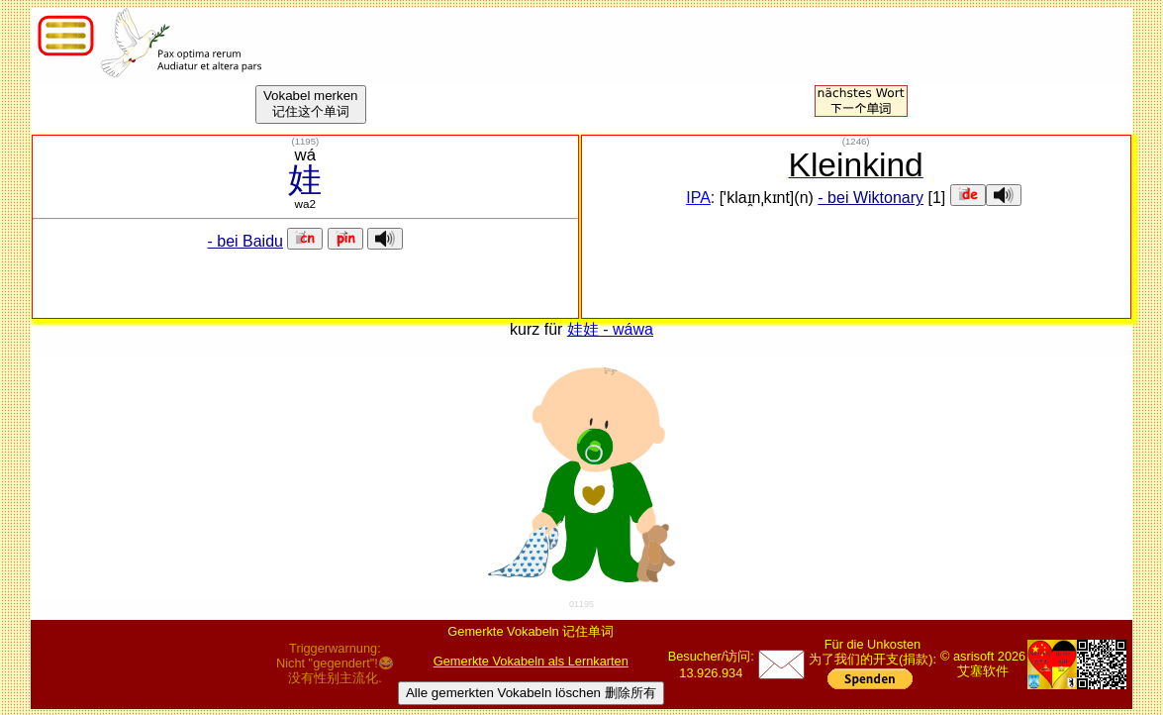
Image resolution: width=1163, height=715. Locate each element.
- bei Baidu (245, 241)
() (305, 141)
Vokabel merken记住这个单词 (310, 103)
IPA (698, 197)
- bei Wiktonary (870, 197)
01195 (581, 604)
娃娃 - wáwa (610, 329)
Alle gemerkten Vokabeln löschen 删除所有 (531, 692)
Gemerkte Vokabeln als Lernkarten (531, 661)
